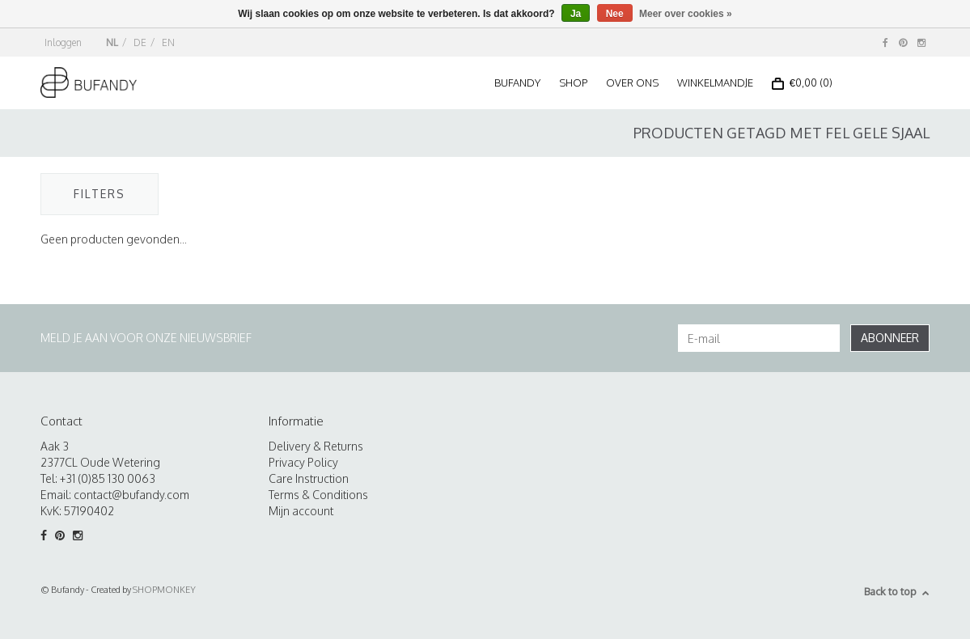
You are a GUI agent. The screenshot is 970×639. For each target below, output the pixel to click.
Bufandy (517, 82)
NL (112, 42)
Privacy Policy (303, 462)
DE (139, 42)
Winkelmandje (715, 82)
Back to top (897, 591)
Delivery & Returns (316, 446)
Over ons (632, 82)
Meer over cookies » (685, 13)
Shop (573, 82)
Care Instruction (309, 478)
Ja (575, 13)
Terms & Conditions (318, 494)
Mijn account (301, 511)
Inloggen (63, 42)
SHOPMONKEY (164, 589)
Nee (615, 13)
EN (168, 42)
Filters (99, 194)
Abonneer (890, 338)
